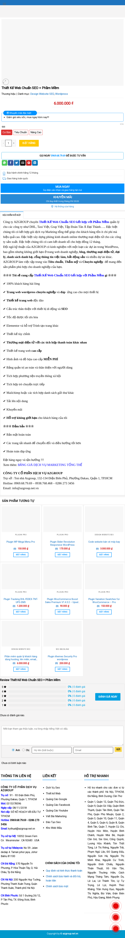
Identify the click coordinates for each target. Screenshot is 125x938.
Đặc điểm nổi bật (12, 215)
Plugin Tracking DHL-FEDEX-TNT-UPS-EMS (21, 601)
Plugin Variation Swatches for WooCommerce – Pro (104, 601)
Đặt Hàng (28, 143)
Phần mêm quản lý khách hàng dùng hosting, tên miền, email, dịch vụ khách (21, 658)
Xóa (122, 124)
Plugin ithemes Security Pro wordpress (62, 658)
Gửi (118, 749)
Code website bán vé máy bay (104, 541)
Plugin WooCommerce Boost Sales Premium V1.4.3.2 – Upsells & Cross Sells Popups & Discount (62, 601)
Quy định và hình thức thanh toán (64, 870)
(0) (15, 548)
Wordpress (61, 93)
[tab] (11, 215)
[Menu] (4, 4)
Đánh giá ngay (107, 696)
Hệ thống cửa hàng (62, 206)
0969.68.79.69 (58, 155)
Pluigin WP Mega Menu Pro (21, 541)
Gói (3, 127)
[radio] (6, 132)
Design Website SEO (42, 93)
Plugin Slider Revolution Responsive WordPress (62, 543)
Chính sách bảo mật (57, 886)
